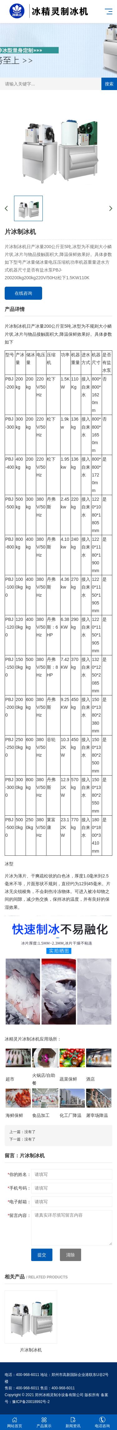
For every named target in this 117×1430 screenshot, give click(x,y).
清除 (70, 1254)
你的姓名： (19, 1174)
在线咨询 (23, 293)
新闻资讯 (73, 1422)
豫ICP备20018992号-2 (31, 1402)
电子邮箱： (19, 1201)
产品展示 (44, 1422)
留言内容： (19, 1215)
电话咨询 (102, 1422)
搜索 (109, 83)
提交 (41, 1254)
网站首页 (14, 1422)
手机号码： (19, 1188)
